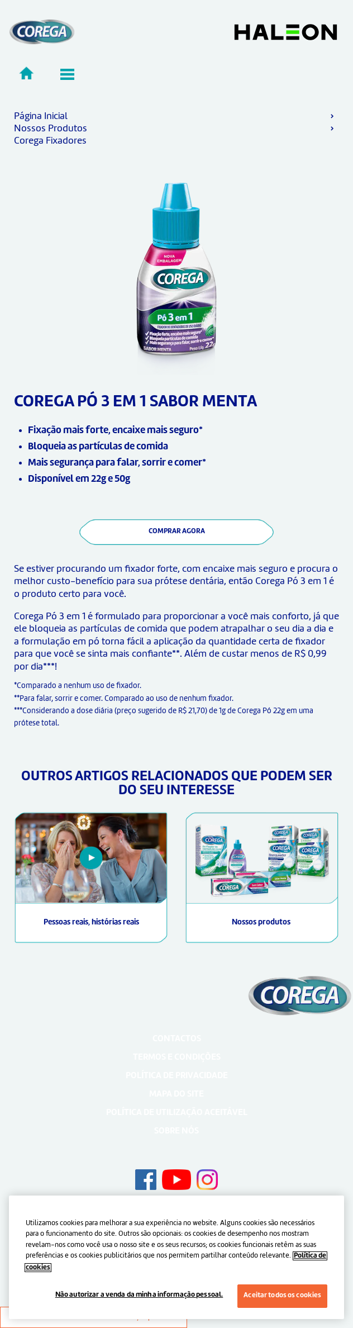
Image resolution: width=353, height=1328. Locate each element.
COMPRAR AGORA (177, 531)
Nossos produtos (262, 922)
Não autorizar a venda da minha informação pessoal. (139, 1295)
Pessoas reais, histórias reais (91, 922)
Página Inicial (41, 116)
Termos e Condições (177, 1058)
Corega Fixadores (50, 141)
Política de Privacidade (177, 1076)
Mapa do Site (176, 1094)
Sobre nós (176, 1131)
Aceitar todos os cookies (282, 1295)
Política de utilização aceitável (176, 1113)
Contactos (176, 1039)
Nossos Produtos (50, 129)
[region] (176, 1257)
